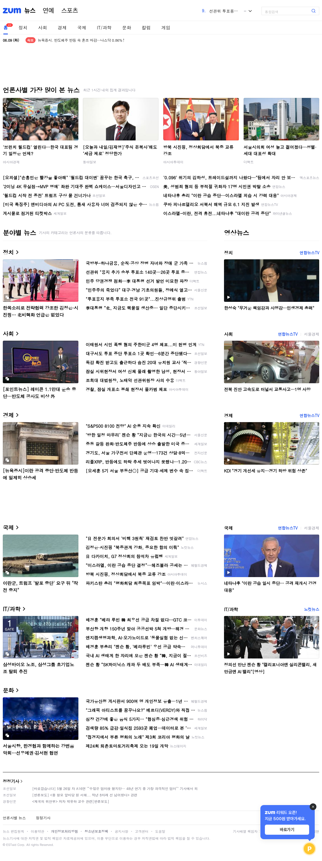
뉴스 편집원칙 (13, 831)
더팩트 (249, 161)
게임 (165, 27)
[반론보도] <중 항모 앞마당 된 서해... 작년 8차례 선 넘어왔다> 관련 (84, 794)
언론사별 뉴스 (14, 817)
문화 (126, 27)
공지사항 (121, 831)
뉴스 (30, 10)
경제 (62, 27)
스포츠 (69, 10)
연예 (48, 10)
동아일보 (89, 161)
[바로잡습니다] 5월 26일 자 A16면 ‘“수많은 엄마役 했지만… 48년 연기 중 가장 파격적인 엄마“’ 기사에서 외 (115, 788)
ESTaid (11, 845)
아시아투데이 (173, 161)
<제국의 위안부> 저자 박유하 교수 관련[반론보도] (70, 801)
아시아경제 (11, 161)
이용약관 (37, 831)
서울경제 (311, 334)
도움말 (160, 831)
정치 (22, 27)
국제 (81, 27)
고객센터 (141, 831)
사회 (42, 27)
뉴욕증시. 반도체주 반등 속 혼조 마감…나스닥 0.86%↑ (81, 40)
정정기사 (11, 781)
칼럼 (146, 27)
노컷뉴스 (311, 609)
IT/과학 (104, 27)
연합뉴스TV (309, 252)
